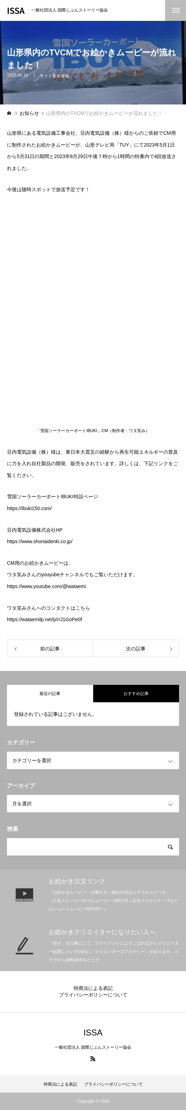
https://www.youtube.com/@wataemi (46, 586)
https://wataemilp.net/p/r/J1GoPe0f (44, 619)
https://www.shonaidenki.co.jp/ (40, 541)
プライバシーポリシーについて (93, 995)
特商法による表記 (93, 988)
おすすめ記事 (136, 693)
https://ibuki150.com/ (29, 508)
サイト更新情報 (54, 75)
